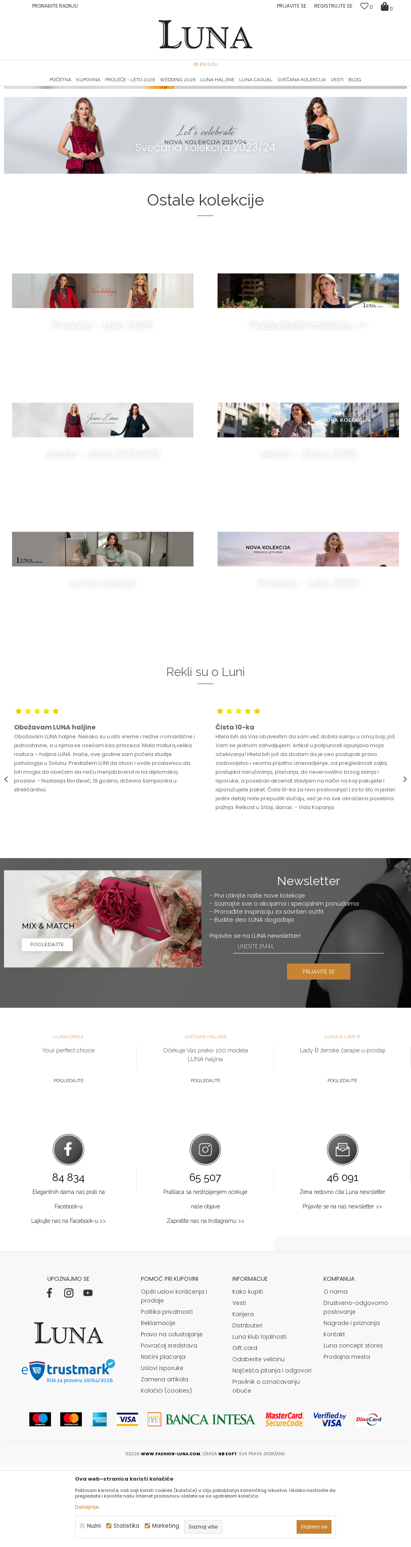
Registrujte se (333, 5)
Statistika (126, 1526)
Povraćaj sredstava (169, 1426)
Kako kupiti (247, 1372)
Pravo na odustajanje (172, 1415)
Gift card (244, 1428)
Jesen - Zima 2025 (308, 534)
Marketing (165, 1526)
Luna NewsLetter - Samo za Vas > (208, 86)
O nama (336, 1372)
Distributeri (247, 1406)
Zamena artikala (164, 1460)
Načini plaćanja (163, 1437)
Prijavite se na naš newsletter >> (342, 1287)
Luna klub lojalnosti (259, 1417)
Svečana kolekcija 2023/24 (205, 227)
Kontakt (334, 1415)
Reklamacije (158, 1403)
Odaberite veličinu (258, 1440)
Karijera (243, 1395)
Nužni (94, 1526)
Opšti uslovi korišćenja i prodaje (174, 1376)
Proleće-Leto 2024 (205, 143)
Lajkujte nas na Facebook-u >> (68, 1301)
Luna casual (103, 663)
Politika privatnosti (167, 1392)
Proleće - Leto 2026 (308, 663)
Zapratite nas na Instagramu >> (205, 1301)
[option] (71, 86)
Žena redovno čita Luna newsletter (342, 1272)
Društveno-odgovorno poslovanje (356, 1387)
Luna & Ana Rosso (340, 86)
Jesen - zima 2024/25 (102, 534)
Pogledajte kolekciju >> (308, 405)
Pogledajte (68, 1161)
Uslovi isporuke (162, 1448)
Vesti (239, 1383)
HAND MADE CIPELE (72, 86)
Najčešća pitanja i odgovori (271, 1451)
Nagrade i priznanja (352, 1403)
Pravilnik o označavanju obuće (266, 1466)
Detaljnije (87, 1507)
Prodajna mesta (347, 1437)
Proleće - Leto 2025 (103, 405)
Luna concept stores (353, 1426)
